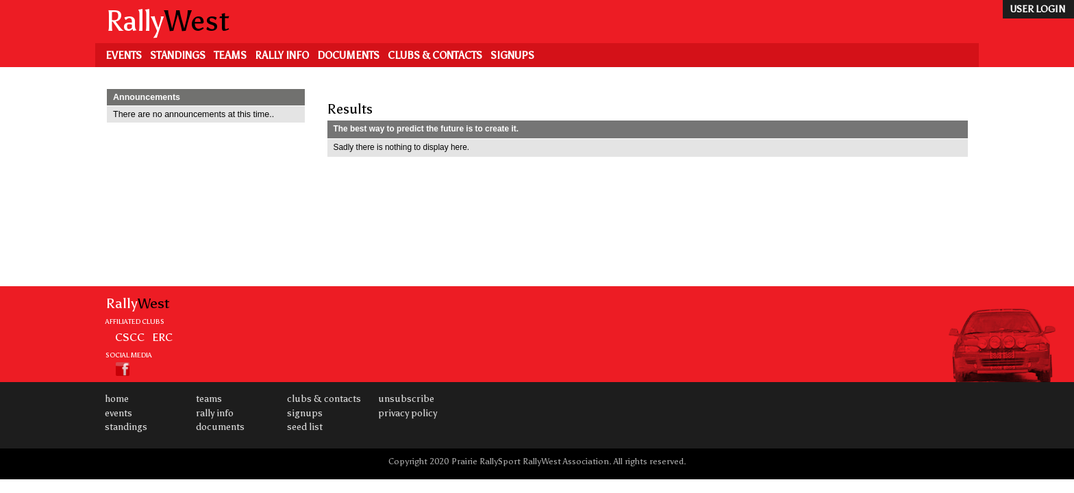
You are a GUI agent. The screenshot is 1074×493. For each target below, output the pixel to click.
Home (117, 399)
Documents (348, 55)
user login (1037, 9)
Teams (230, 55)
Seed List (305, 427)
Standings (177, 55)
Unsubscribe (406, 399)
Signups (512, 55)
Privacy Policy (407, 413)
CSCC (130, 337)
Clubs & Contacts (435, 55)
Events (123, 55)
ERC (162, 337)
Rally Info (282, 55)
